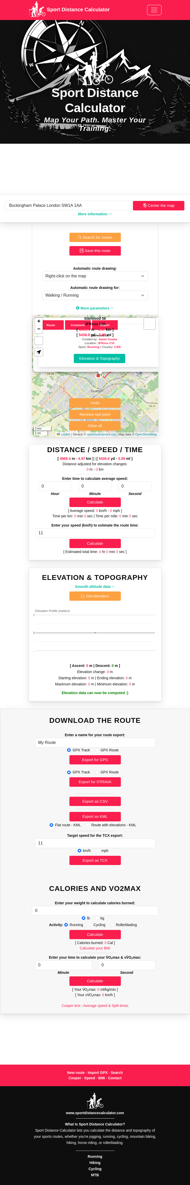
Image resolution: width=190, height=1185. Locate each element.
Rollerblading (126, 925)
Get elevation (95, 596)
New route (76, 1073)
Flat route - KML (68, 825)
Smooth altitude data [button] (95, 587)
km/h (87, 851)
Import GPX (97, 1073)
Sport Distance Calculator (69, 10)
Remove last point (94, 414)
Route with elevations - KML (113, 825)
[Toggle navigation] (154, 10)
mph (104, 851)
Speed (89, 1078)
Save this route (95, 250)
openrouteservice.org (101, 434)
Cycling (99, 925)
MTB (95, 1175)
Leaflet (63, 434)
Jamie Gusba (107, 339)
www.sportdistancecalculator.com (95, 1113)
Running (93, 346)
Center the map (159, 205)
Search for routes (95, 237)
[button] (98, 375)
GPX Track (81, 750)
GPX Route (110, 750)
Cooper (74, 1078)
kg (102, 918)
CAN (117, 346)
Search (117, 1073)
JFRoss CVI (106, 343)
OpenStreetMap (146, 434)
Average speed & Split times (106, 1006)
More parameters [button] (95, 308)
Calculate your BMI (95, 948)
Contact (114, 1078)
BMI (101, 1078)
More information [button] (95, 214)
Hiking (95, 1163)
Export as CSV (94, 801)
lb (88, 918)
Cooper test (71, 1006)
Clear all (95, 425)
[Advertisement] (95, 169)
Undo (95, 403)
